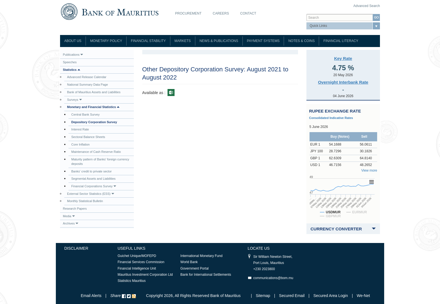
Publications (73, 54)
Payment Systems (263, 41)
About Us (72, 41)
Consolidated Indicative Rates (331, 118)
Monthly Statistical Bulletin (85, 201)
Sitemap (263, 295)
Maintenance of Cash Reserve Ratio (96, 151)
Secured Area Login (330, 295)
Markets (183, 41)
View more (369, 170)
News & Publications (219, 41)
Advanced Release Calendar (86, 77)
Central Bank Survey (85, 114)
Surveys (74, 99)
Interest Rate (80, 129)
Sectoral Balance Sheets (88, 137)
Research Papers (75, 208)
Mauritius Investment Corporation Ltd (145, 275)
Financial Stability (148, 41)
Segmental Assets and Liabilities (93, 178)
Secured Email (291, 295)
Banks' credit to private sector (91, 171)
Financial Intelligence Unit (137, 268)
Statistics (71, 69)
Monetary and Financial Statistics (93, 107)
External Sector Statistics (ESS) (90, 193)
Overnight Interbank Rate (343, 82)
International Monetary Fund (201, 256)
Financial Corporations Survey (93, 186)
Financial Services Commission (141, 262)
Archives (70, 223)
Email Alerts (91, 295)
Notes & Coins (301, 41)
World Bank (189, 262)
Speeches (70, 62)
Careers (221, 13)
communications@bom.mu (273, 278)
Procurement (188, 13)
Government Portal (194, 268)
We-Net (363, 295)
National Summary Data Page (87, 84)
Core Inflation (80, 144)
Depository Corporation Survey (94, 122)
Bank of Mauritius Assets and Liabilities (93, 92)
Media (69, 216)
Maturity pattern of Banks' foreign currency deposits (100, 161)
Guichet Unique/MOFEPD (137, 256)
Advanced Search (366, 6)
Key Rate (343, 58)
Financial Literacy (340, 41)
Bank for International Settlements (205, 275)
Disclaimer (76, 248)
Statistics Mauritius (132, 281)
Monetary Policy (106, 41)
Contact (248, 13)
